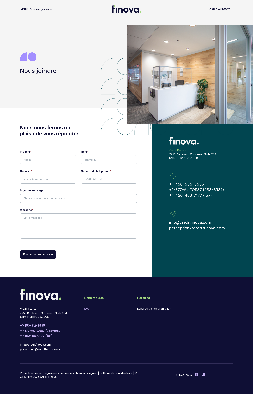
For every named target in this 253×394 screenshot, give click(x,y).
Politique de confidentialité (116, 373)
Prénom (25, 151)
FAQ (87, 309)
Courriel (26, 171)
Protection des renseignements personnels (47, 373)
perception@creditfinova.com (197, 228)
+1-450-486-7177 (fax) (190, 195)
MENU (24, 9)
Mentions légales (86, 373)
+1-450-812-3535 (32, 325)
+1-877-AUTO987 (219, 9)
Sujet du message (32, 190)
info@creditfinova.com (190, 222)
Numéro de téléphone (96, 171)
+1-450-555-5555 (186, 184)
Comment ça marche (41, 9)
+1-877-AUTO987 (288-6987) (196, 189)
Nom (84, 151)
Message (26, 210)
